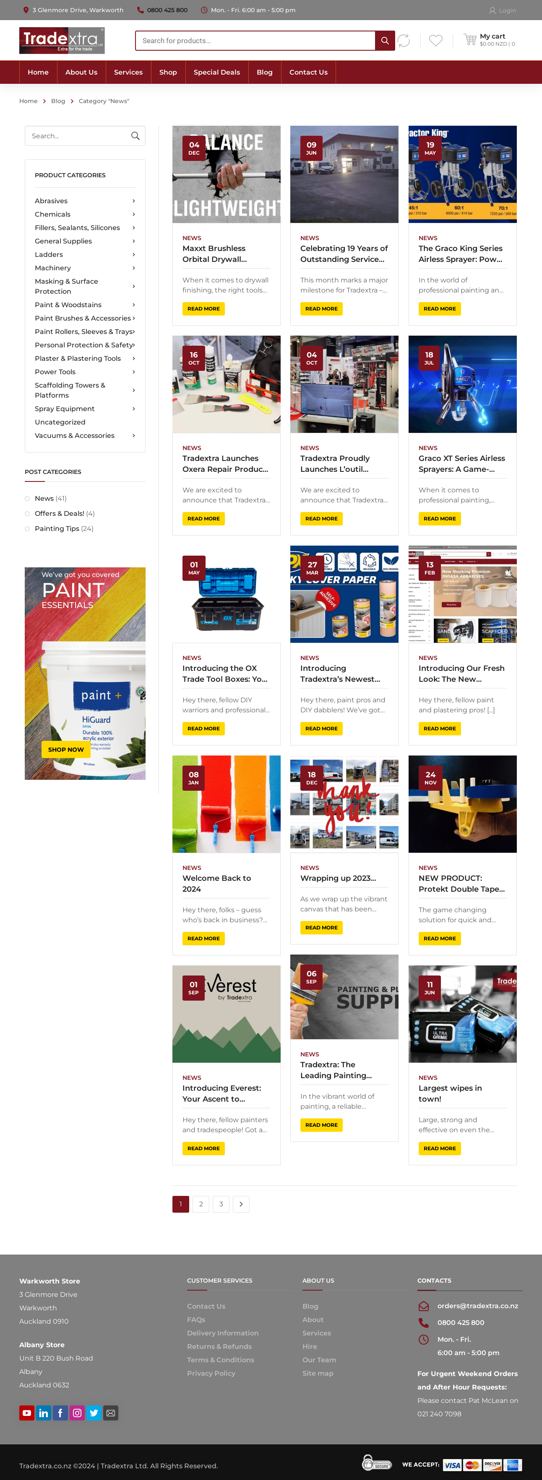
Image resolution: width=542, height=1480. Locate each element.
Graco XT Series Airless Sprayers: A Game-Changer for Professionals (460, 463)
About (313, 1320)
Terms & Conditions (220, 1360)
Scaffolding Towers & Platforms (85, 390)
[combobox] (265, 41)
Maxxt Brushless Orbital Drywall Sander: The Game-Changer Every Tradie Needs (223, 254)
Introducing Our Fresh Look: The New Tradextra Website (460, 672)
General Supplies (85, 241)
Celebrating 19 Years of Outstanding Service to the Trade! (343, 254)
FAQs (196, 1320)
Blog (58, 101)
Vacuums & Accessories (85, 435)
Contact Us (206, 1306)
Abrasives (85, 201)
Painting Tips (57, 529)
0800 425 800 (167, 10)
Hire (309, 1347)
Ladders (85, 254)
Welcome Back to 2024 (216, 881)
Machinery (85, 268)
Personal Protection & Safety (85, 345)
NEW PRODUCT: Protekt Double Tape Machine (457, 881)
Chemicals (85, 214)
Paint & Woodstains (85, 305)
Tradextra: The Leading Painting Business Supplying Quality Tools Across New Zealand (338, 1066)
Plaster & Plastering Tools (85, 358)
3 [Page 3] (221, 1204)
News (44, 498)
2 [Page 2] (201, 1204)
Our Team (319, 1360)
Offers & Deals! (59, 513)
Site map (318, 1373)
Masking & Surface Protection (85, 286)
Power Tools (85, 372)
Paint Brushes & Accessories (85, 318)
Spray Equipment (85, 409)
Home (28, 101)
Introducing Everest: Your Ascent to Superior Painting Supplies (221, 1089)
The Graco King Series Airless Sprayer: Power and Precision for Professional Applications (460, 254)
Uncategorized (60, 422)
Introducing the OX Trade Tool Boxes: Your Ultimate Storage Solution (226, 672)
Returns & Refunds (219, 1347)
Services (316, 1333)
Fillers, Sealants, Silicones (85, 228)
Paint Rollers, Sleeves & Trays (85, 332)
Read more (204, 308)
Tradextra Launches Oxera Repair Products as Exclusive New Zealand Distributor (226, 463)
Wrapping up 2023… (337, 875)
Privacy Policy (211, 1373)
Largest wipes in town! (448, 1089)
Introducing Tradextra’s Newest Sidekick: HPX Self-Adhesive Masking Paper (337, 672)
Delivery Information (223, 1333)
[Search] (385, 41)
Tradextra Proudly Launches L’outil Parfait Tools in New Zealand (339, 463)
